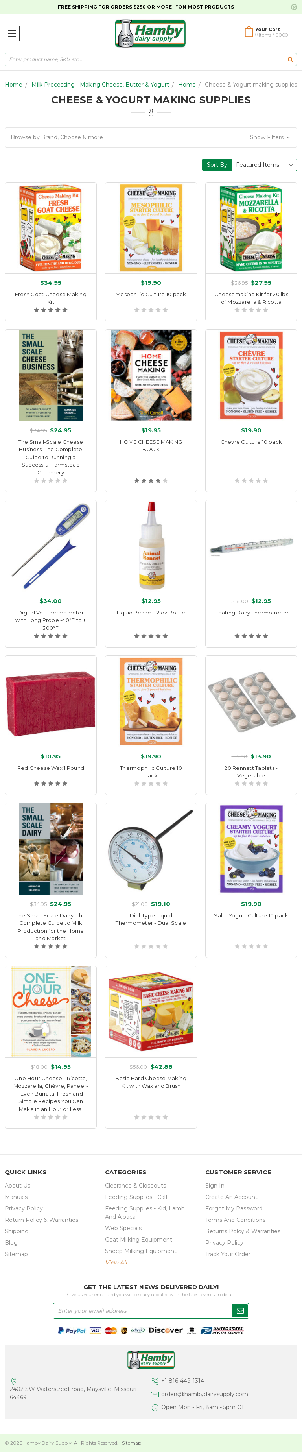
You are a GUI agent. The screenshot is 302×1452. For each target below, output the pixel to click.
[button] (151, 137)
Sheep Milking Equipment (141, 1251)
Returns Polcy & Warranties (242, 1231)
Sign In (215, 1185)
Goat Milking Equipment (138, 1239)
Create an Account (231, 1197)
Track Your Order (227, 1254)
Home (13, 84)
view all (116, 1262)
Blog (11, 1242)
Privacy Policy (24, 1208)
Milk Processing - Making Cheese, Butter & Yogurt (100, 84)
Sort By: (217, 164)
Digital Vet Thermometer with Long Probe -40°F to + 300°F (50, 620)
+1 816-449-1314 (182, 1380)
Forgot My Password (234, 1208)
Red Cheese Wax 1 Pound (51, 768)
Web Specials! (124, 1228)
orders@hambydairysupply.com (204, 1394)
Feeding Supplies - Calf (136, 1197)
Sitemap (16, 1254)
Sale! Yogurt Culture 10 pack (251, 915)
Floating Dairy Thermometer (251, 612)
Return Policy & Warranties (41, 1219)
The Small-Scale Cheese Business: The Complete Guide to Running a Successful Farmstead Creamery (50, 457)
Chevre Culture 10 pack (251, 442)
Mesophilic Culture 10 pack (151, 294)
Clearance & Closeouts (135, 1185)
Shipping (17, 1231)
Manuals (16, 1197)
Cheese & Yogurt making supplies (251, 84)
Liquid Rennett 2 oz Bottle (151, 612)
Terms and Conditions (235, 1219)
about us (17, 1185)
